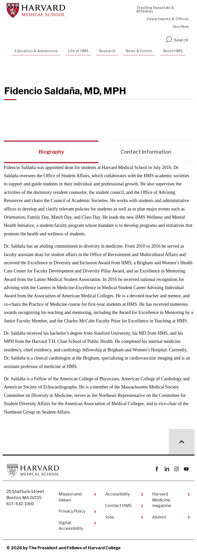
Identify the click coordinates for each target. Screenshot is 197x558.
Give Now (180, 26)
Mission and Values (70, 497)
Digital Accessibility (70, 525)
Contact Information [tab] (146, 152)
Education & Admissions (36, 51)
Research (107, 51)
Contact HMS (118, 505)
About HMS (173, 51)
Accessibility (117, 494)
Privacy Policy (71, 511)
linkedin (166, 469)
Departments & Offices (168, 19)
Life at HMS (78, 51)
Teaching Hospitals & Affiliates (155, 9)
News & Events (139, 51)
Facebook (156, 469)
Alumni (159, 517)
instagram (176, 469)
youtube (186, 469)
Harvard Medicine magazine (161, 500)
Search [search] (176, 40)
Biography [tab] (51, 152)
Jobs (109, 517)
